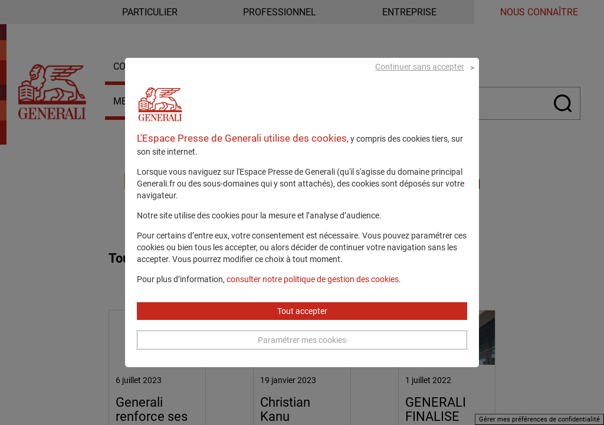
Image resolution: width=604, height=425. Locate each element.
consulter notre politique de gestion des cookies (312, 293)
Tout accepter (302, 325)
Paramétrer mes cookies (302, 354)
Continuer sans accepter (419, 80)
